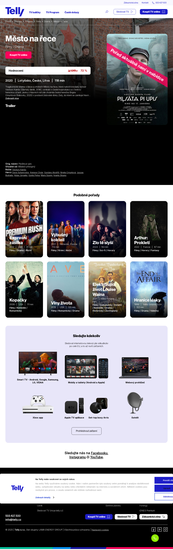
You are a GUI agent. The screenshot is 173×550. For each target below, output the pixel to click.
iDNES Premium (147, 511)
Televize (19, 21)
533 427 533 (13, 516)
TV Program (52, 12)
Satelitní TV (111, 491)
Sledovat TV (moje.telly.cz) (50, 511)
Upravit (150, 532)
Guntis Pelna (36, 175)
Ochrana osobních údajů (117, 501)
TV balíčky (35, 12)
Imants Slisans (64, 175)
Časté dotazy (72, 12)
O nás (142, 487)
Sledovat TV (124, 11)
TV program (43, 501)
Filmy (40, 21)
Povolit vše (150, 524)
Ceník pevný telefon (85, 491)
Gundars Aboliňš (54, 173)
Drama (49, 21)
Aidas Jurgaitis (22, 175)
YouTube (98, 458)
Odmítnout (150, 540)
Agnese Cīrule (38, 173)
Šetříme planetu (113, 506)
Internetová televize (46, 487)
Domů (8, 21)
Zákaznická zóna (128, 2)
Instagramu (76, 458)
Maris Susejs (49, 175)
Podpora (110, 482)
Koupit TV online (154, 11)
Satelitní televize (45, 491)
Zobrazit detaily (43, 545)
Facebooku (99, 454)
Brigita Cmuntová (71, 173)
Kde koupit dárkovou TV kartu (51, 496)
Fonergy (143, 506)
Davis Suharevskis (21, 173)
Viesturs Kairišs (19, 170)
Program (30, 21)
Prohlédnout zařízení (86, 431)
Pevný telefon (83, 487)
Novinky (143, 496)
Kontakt (143, 2)
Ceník (39, 506)
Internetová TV (113, 487)
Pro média (144, 501)
